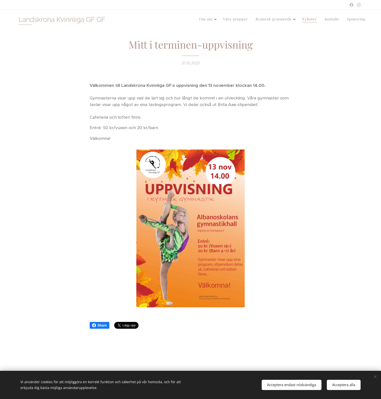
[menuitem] (324, 20)
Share (99, 325)
